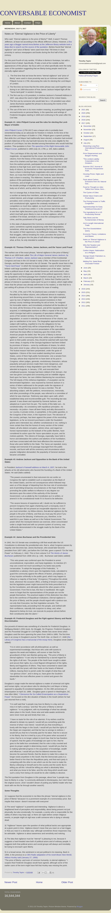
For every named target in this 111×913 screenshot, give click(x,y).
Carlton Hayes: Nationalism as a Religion (93, 251)
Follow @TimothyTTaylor (88, 76)
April (86, 274)
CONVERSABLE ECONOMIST (43, 13)
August (86, 140)
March (86, 278)
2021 (83, 110)
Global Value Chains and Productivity (92, 197)
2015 (83, 292)
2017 (83, 123)
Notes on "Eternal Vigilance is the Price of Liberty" (94, 241)
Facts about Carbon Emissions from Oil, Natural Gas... (94, 182)
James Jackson (31, 258)
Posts (83, 85)
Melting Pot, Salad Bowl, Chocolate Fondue (92, 262)
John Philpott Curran (14, 130)
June (86, 268)
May (85, 271)
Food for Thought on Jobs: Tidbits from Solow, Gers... (94, 188)
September (88, 136)
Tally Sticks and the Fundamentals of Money (93, 219)
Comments (85, 90)
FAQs (37, 23)
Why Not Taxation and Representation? (91, 246)
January (87, 285)
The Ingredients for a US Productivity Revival (92, 213)
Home (7, 23)
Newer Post (11, 882)
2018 (83, 120)
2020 (83, 113)
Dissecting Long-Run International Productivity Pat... (93, 148)
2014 (83, 296)
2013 (83, 299)
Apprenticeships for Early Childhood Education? (92, 208)
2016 (83, 289)
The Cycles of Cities (91, 192)
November (88, 130)
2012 (83, 302)
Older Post (67, 882)
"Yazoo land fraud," (13, 266)
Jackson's (19, 467)
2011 (83, 306)
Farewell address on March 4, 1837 (39, 467)
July (85, 143)
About (17, 23)
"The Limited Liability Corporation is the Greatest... (91, 161)
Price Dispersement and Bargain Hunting (92, 154)
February (87, 281)
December (88, 126)
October (87, 133)
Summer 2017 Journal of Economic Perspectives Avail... (93, 169)
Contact (27, 23)
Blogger (80, 906)
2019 (83, 116)
